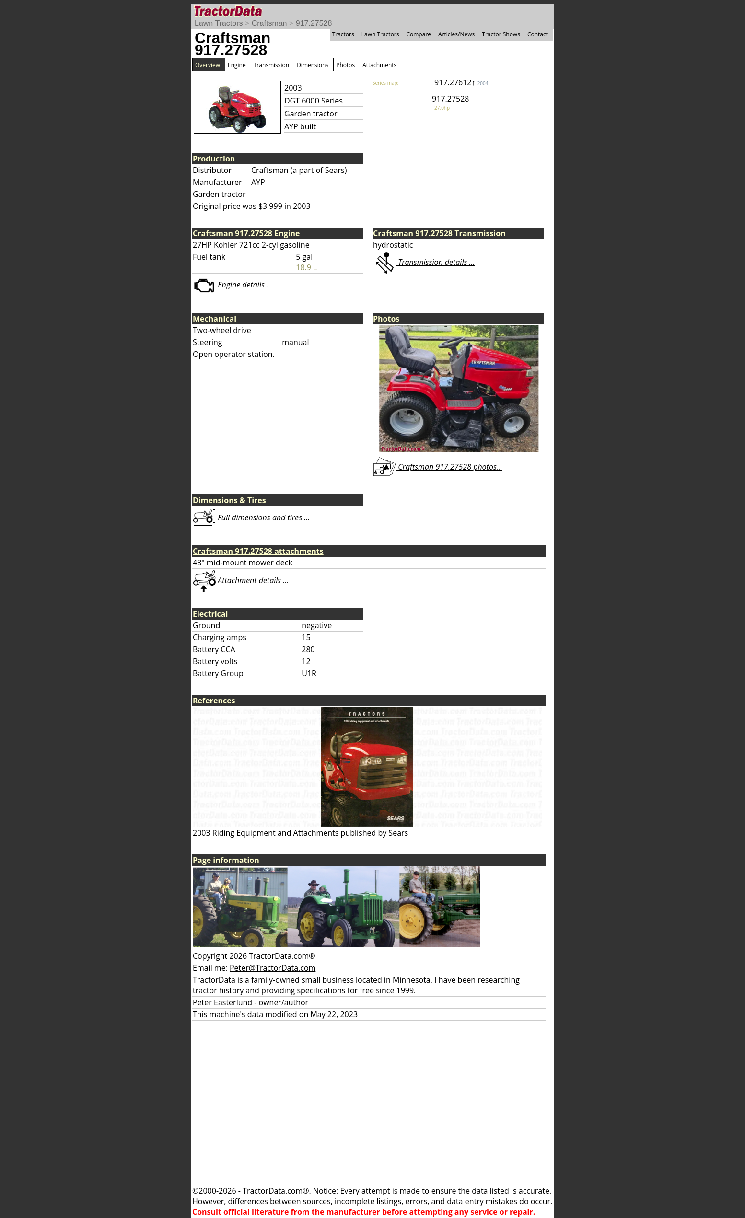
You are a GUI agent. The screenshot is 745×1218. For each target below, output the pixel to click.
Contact (537, 34)
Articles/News (456, 34)
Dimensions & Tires (229, 500)
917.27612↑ (461, 82)
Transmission (271, 65)
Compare (418, 34)
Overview (207, 65)
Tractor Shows (501, 34)
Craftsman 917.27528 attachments (258, 551)
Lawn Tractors (219, 23)
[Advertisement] (372, 1103)
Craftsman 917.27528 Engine (246, 233)
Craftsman (269, 23)
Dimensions (312, 65)
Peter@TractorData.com (272, 968)
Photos (345, 65)
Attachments (379, 65)
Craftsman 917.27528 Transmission (439, 233)
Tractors (343, 34)
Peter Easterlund (222, 1002)
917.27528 (314, 23)
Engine (237, 65)
